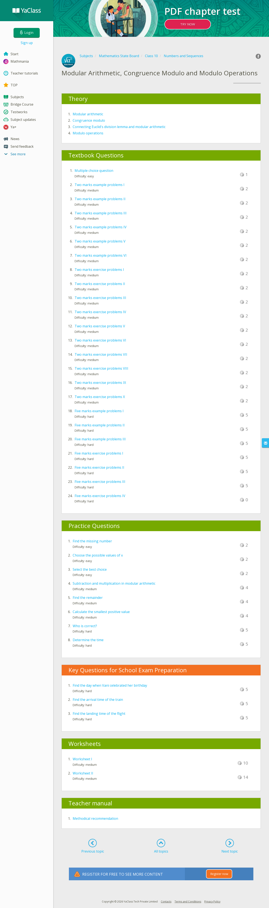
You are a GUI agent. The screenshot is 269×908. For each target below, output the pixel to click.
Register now (219, 874)
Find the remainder (88, 597)
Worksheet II (83, 773)
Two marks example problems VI (101, 255)
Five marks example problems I (99, 411)
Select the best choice (90, 569)
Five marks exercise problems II (99, 467)
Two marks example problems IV (101, 227)
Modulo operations (88, 133)
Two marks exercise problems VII (101, 354)
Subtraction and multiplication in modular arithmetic (114, 583)
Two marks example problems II (100, 199)
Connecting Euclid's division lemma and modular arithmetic (119, 126)
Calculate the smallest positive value (101, 611)
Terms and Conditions (188, 901)
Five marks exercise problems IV (100, 495)
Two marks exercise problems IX (100, 382)
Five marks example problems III (100, 439)
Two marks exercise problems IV (100, 312)
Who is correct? (85, 626)
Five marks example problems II (100, 425)
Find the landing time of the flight (99, 713)
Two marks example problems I (99, 184)
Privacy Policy (212, 901)
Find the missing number (92, 541)
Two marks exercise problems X (100, 396)
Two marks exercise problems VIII (101, 368)
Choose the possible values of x (98, 555)
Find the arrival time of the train (98, 699)
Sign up (27, 43)
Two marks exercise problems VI (100, 340)
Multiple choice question (94, 170)
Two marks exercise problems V (100, 326)
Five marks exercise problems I (99, 453)
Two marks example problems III (101, 213)
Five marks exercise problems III (100, 481)
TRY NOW (187, 24)
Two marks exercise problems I (99, 269)
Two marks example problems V (100, 241)
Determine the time (88, 640)
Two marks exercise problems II (100, 283)
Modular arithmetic (88, 114)
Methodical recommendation (95, 818)
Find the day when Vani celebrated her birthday (110, 685)
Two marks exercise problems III (100, 297)
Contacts (166, 901)
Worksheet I (82, 759)
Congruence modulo (89, 120)
